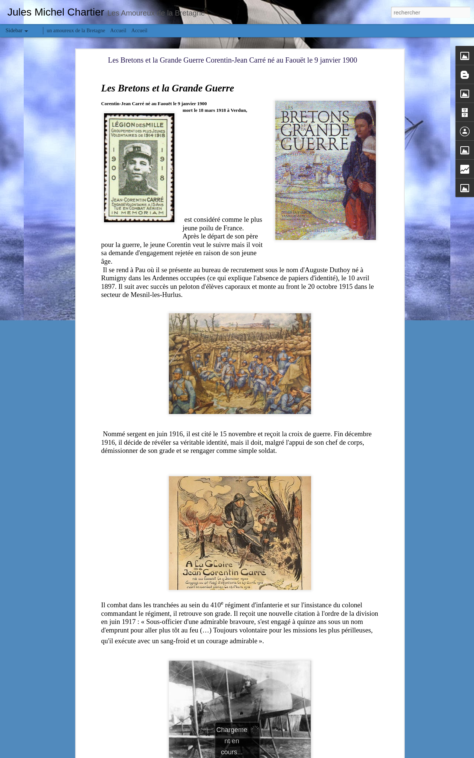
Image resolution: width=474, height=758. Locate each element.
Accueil (118, 30)
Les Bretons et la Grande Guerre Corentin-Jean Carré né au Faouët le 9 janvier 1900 (232, 60)
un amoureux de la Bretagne (76, 30)
